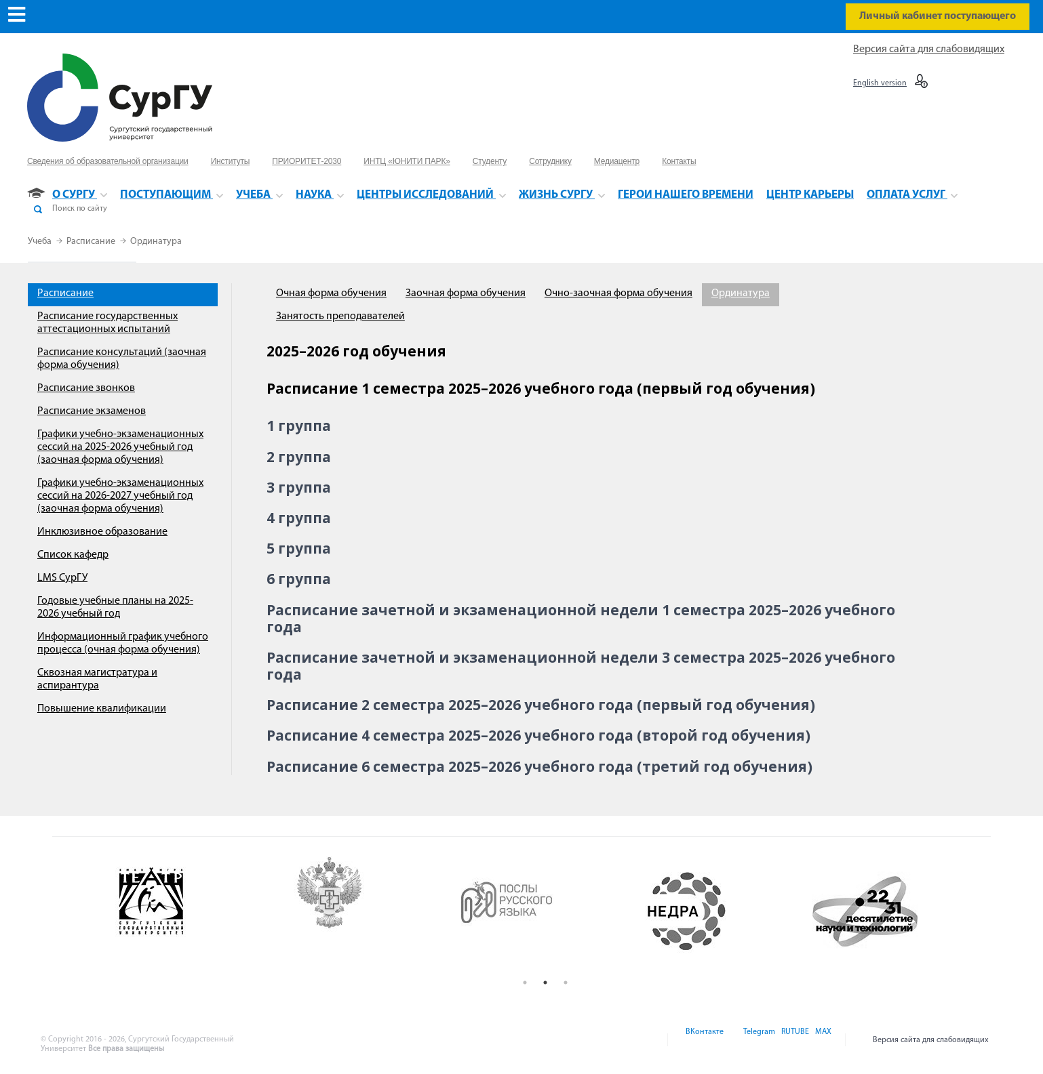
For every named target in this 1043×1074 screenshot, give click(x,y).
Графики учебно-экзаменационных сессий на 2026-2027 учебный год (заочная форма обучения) (120, 496)
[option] (188, 911)
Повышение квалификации (101, 708)
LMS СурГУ (62, 578)
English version (880, 83)
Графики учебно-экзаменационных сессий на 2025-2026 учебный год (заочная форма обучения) (120, 447)
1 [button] (525, 982)
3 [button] (565, 982)
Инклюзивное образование (102, 531)
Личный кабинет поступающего (937, 16)
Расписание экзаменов (91, 411)
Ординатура (156, 241)
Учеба (41, 241)
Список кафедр (73, 555)
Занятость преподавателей (340, 316)
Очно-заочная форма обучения (618, 293)
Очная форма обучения (331, 293)
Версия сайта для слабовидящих (928, 49)
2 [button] (545, 982)
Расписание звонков (86, 388)
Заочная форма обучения (466, 293)
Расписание (91, 241)
